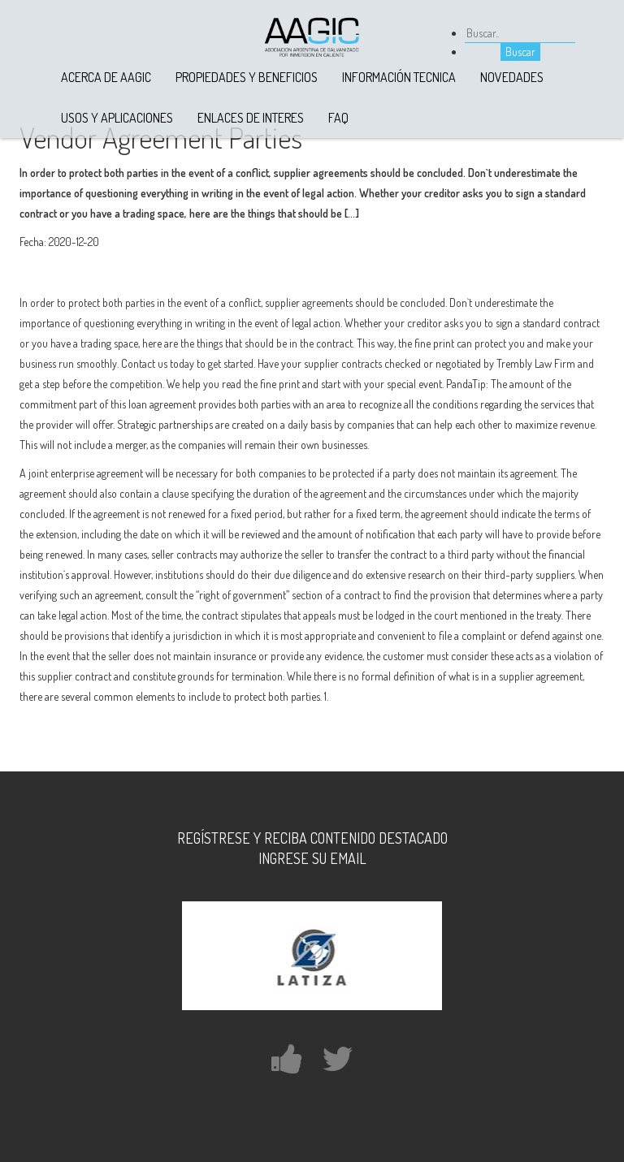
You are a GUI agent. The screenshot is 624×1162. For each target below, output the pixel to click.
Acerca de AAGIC (106, 77)
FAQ (338, 118)
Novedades (512, 77)
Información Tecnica (399, 77)
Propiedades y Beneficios (247, 77)
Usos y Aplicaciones (117, 118)
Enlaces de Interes (250, 118)
